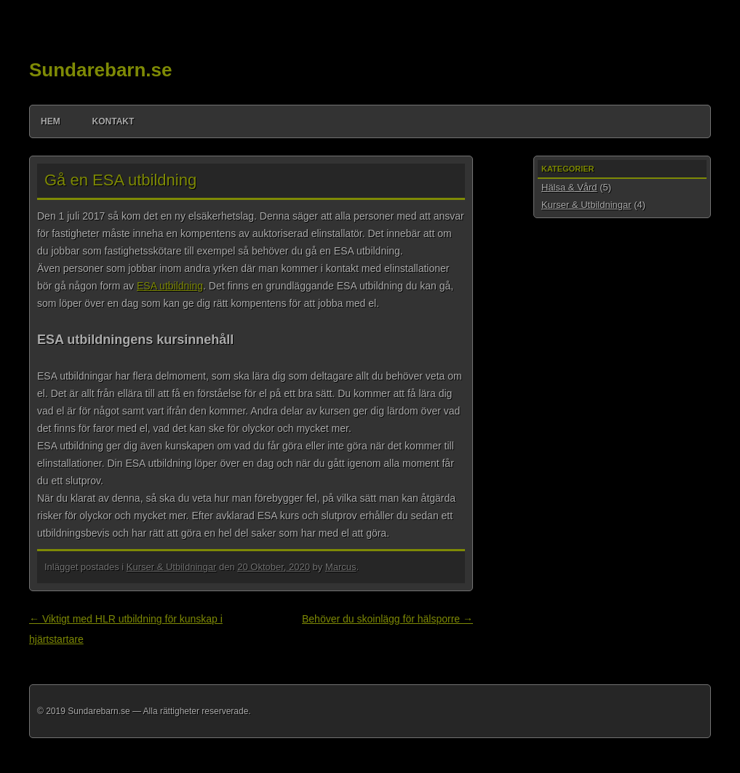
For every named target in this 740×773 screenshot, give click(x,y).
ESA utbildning (170, 286)
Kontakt (113, 121)
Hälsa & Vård (569, 187)
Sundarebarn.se (100, 70)
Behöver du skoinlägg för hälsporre (387, 619)
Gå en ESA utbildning (120, 180)
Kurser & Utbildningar (172, 566)
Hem (50, 121)
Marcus (341, 566)
